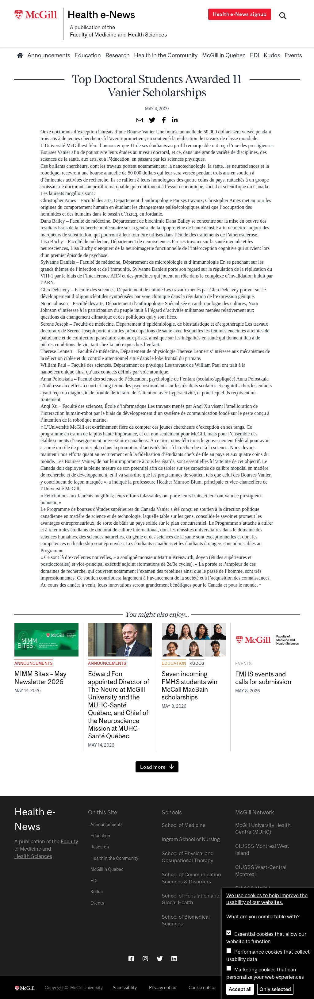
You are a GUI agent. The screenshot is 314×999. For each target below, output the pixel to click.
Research (117, 54)
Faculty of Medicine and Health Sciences (117, 34)
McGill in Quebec (224, 54)
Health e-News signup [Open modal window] (240, 14)
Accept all (240, 989)
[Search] (283, 16)
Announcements (49, 54)
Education (88, 54)
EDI (254, 54)
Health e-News (103, 14)
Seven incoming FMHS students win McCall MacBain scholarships (189, 684)
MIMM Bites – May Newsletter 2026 (40, 676)
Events (293, 54)
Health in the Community (165, 54)
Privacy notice (162, 987)
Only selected (275, 989)
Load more (153, 766)
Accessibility (125, 987)
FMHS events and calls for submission (263, 676)
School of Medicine (183, 824)
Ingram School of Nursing (191, 838)
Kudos (272, 54)
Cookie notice (202, 987)
